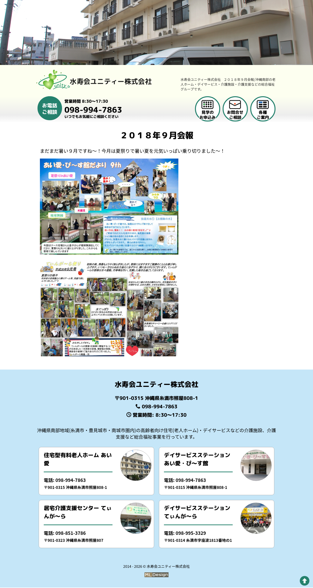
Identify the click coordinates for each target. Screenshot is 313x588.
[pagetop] (304, 581)
